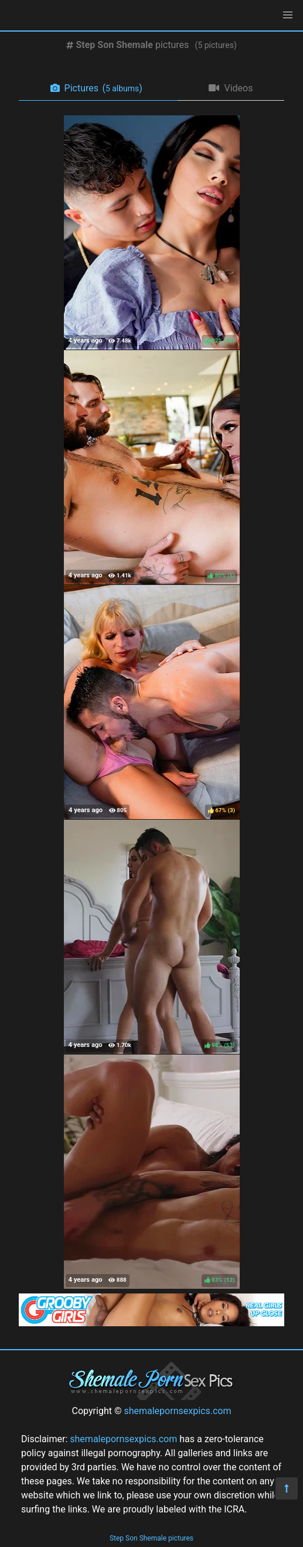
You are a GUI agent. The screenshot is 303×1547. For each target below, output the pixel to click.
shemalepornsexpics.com (177, 1410)
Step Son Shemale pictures (151, 1538)
